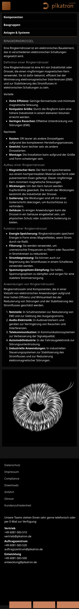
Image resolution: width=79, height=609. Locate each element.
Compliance (11, 478)
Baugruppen (12, 25)
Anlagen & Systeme (17, 32)
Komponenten (13, 17)
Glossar (9, 499)
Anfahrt (9, 492)
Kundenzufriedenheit (17, 505)
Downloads (11, 485)
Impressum (11, 472)
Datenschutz (12, 465)
